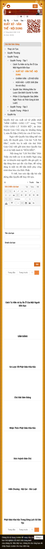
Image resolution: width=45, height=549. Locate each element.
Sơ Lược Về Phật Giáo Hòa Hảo (22, 367)
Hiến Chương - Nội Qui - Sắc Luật (22, 489)
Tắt (27, 187)
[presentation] (23, 255)
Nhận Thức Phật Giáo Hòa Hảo (22, 428)
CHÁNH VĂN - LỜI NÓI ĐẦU (27, 78)
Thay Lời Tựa (12, 49)
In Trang (5, 182)
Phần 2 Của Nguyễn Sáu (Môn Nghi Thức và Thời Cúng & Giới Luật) (26, 99)
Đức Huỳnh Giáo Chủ (22, 458)
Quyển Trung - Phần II (19, 110)
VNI (38, 187)
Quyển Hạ (11, 114)
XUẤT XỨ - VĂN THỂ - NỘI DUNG (27, 73)
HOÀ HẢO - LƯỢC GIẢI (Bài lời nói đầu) (27, 84)
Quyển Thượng (13, 53)
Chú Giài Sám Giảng (12, 44)
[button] (35, 6)
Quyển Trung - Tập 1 (18, 60)
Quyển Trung (12, 56)
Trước (16, 20)
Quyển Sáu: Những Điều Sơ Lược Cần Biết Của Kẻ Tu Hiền (25, 91)
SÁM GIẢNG (22, 336)
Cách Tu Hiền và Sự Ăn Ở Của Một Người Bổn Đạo (25, 66)
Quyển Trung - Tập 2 (18, 106)
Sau (22, 20)
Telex (32, 187)
